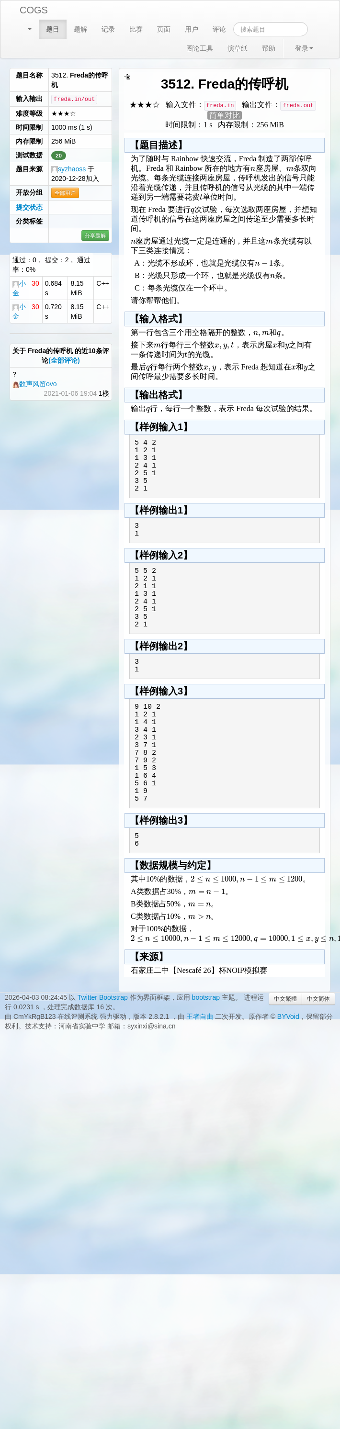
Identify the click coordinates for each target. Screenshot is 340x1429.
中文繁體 (285, 998)
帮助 (268, 48)
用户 (191, 29)
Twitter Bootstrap (103, 997)
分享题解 (95, 235)
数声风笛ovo (34, 384)
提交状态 (29, 207)
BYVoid (288, 1016)
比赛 (136, 29)
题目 (52, 29)
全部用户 (65, 193)
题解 (80, 29)
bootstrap (206, 997)
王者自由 (199, 1016)
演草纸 (237, 48)
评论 (219, 29)
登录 (304, 48)
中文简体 (318, 998)
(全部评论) (63, 360)
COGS (34, 10)
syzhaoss (68, 169)
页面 (163, 29)
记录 (108, 29)
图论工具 (199, 48)
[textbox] (252, 168)
